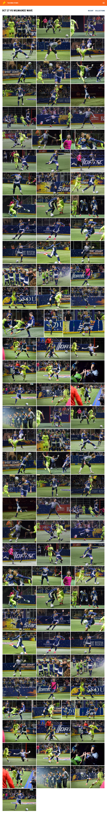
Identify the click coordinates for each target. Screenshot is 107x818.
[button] (19, 26)
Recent (90, 11)
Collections (100, 11)
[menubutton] (103, 3)
